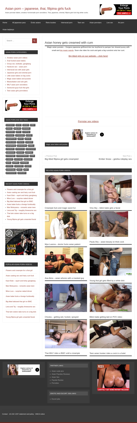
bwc (18, 132)
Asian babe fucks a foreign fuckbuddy (21, 204)
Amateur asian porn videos (17, 58)
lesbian (29, 152)
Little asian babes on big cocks (18, 76)
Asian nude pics (58, 372)
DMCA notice (40, 415)
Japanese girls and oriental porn (19, 73)
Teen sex (81, 23)
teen (19, 169)
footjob (29, 142)
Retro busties (51, 23)
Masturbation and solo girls (17, 82)
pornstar (28, 159)
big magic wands (67, 50)
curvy (29, 135)
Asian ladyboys (8, 29)
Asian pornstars (95, 23)
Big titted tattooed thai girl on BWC (20, 201)
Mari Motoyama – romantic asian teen (21, 207)
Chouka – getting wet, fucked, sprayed (63, 317)
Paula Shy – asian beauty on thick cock (108, 242)
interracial (31, 149)
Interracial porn (66, 23)
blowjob (26, 128)
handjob (10, 149)
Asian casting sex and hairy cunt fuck (21, 192)
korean (20, 152)
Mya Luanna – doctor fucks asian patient (64, 244)
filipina (20, 142)
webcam (22, 173)
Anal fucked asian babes (16, 61)
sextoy (9, 166)
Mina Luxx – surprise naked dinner (20, 198)
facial (28, 139)
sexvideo (19, 166)
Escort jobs (56, 400)
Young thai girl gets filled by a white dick (108, 280)
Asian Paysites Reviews (61, 375)
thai (26, 169)
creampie (20, 135)
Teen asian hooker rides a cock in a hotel (109, 354)
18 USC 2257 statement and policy (21, 415)
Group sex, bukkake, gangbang (19, 64)
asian (26, 125)
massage (10, 156)
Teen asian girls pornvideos (17, 91)
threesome (11, 173)
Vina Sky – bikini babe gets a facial (106, 208)
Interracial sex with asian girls (18, 70)
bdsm (9, 128)
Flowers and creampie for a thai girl (20, 189)
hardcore (20, 149)
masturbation (23, 156)
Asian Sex (55, 378)
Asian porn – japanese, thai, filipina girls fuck (47, 8)
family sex (11, 142)
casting (26, 132)
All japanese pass (19, 23)
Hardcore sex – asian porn (17, 67)
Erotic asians (36, 23)
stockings (10, 169)
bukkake (10, 132)
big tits (17, 128)
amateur (10, 125)
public (16, 163)
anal (18, 125)
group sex (22, 145)
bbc (32, 125)
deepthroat (11, 139)
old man (19, 159)
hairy (31, 145)
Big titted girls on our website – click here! (88, 56)
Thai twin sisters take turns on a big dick (21, 312)
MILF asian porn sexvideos (17, 85)
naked (9, 159)
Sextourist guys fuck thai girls (18, 88)
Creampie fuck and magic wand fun (61, 208)
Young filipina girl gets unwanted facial (21, 219)
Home (5, 23)
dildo (21, 139)
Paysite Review (57, 381)
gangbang (11, 145)
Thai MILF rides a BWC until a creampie (64, 354)
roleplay (25, 163)
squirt (28, 166)
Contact (5, 415)
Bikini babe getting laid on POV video (107, 317)
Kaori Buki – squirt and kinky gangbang (22, 195)
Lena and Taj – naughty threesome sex (21, 210)
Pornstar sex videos (88, 121)
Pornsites (55, 384)
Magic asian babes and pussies (57, 144)
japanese (10, 152)
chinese (10, 135)
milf (32, 156)
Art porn (121, 23)
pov (8, 163)
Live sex (110, 23)
